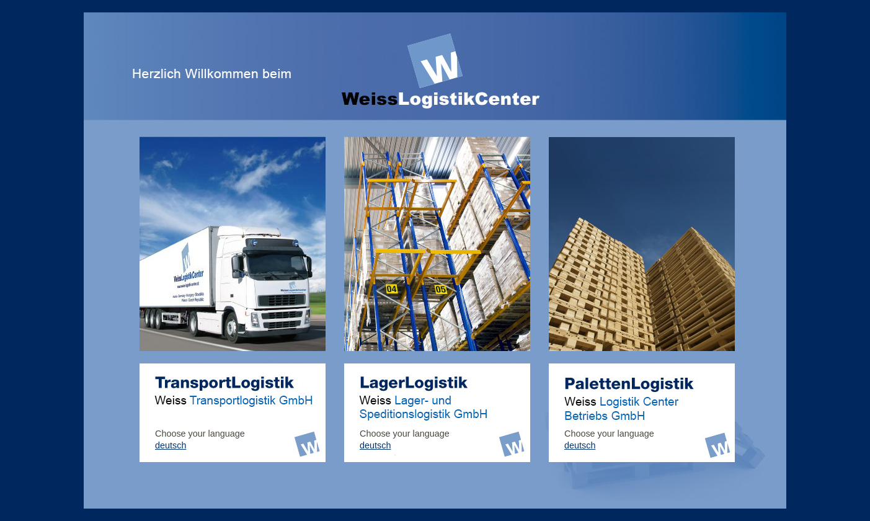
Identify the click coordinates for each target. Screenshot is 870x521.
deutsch (170, 445)
